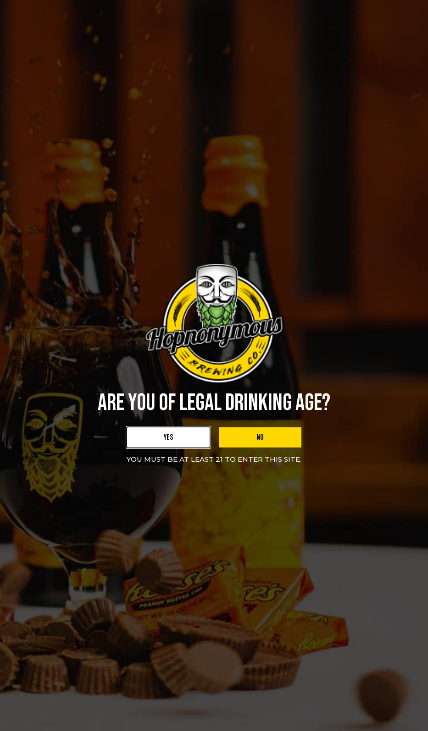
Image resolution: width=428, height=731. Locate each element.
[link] (168, 437)
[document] (214, 365)
